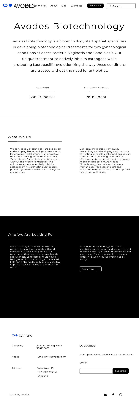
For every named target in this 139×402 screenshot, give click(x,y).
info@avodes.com (55, 356)
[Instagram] (120, 394)
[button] (95, 6)
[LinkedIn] (105, 394)
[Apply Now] (88, 269)
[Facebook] (113, 394)
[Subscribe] (121, 371)
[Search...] (121, 6)
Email (83, 363)
